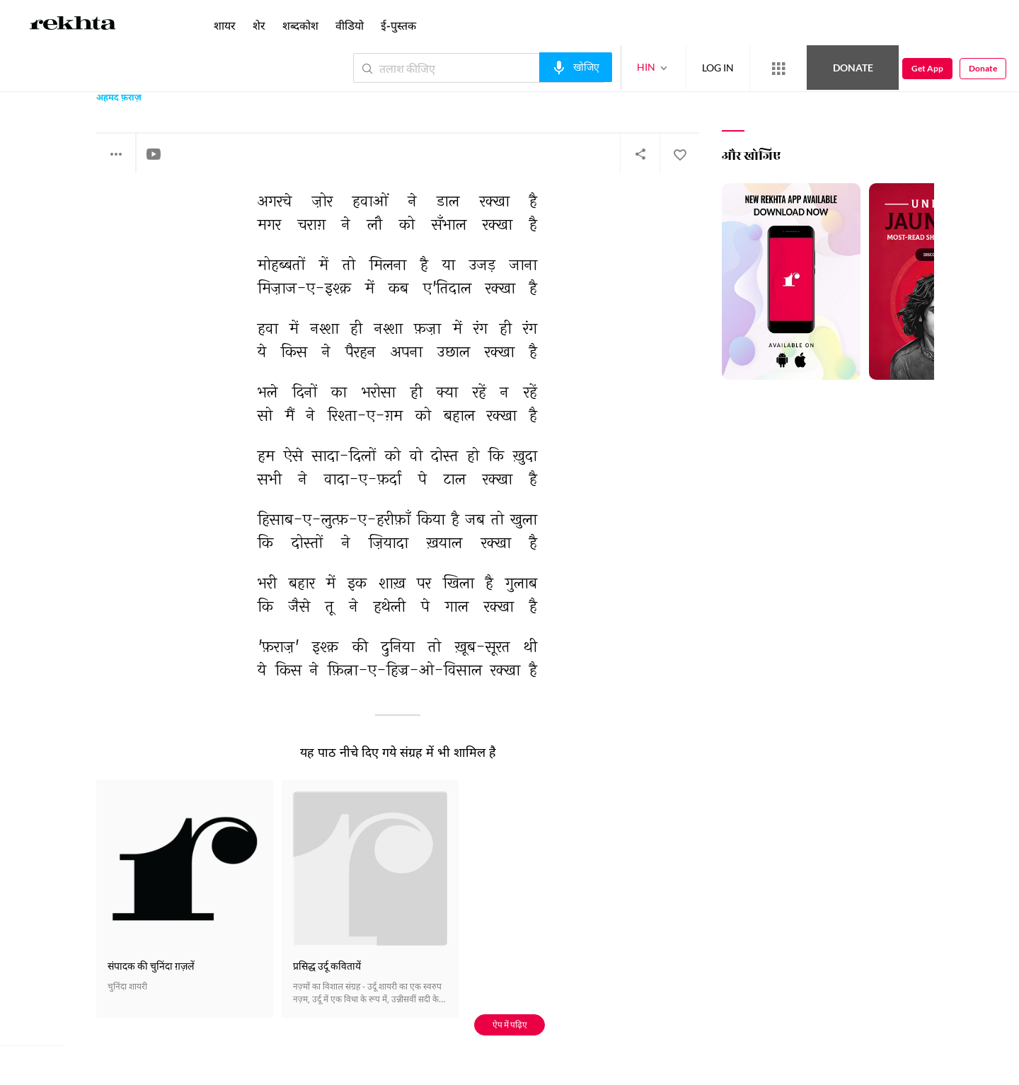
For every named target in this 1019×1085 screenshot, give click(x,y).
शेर (259, 25)
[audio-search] (575, 67)
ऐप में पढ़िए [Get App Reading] (510, 1024)
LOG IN (718, 68)
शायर (225, 25)
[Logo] (72, 25)
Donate (853, 68)
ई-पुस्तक (398, 25)
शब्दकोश (300, 25)
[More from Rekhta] (778, 68)
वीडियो (349, 25)
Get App (927, 68)
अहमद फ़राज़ (119, 99)
